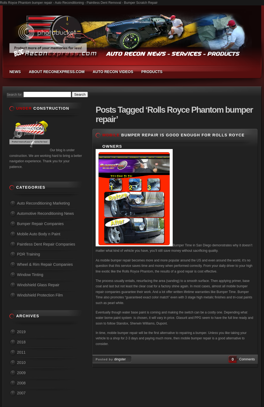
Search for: (15, 94)
